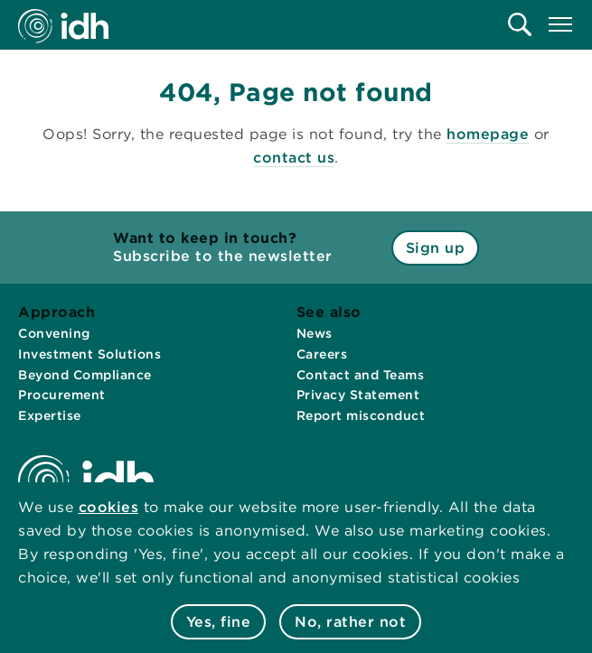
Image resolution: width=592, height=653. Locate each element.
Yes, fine (218, 621)
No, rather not (350, 621)
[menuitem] (520, 24)
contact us (293, 157)
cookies (109, 507)
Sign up (435, 248)
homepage (487, 134)
